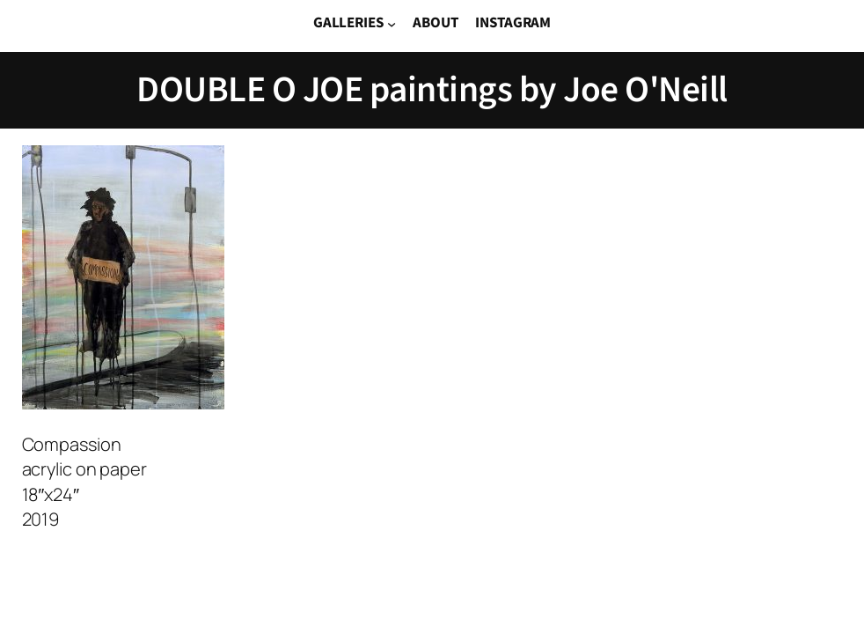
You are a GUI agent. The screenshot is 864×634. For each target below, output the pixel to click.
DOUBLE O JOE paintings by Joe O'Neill (432, 90)
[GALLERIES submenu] (391, 23)
